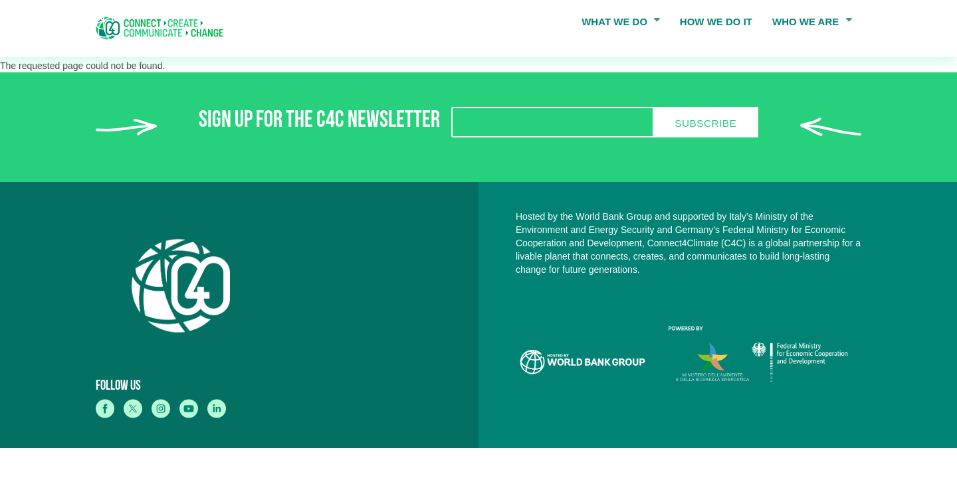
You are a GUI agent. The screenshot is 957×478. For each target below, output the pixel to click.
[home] (164, 28)
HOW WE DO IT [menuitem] (716, 21)
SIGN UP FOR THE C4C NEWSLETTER (319, 122)
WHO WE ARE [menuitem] (808, 25)
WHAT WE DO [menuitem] (617, 25)
